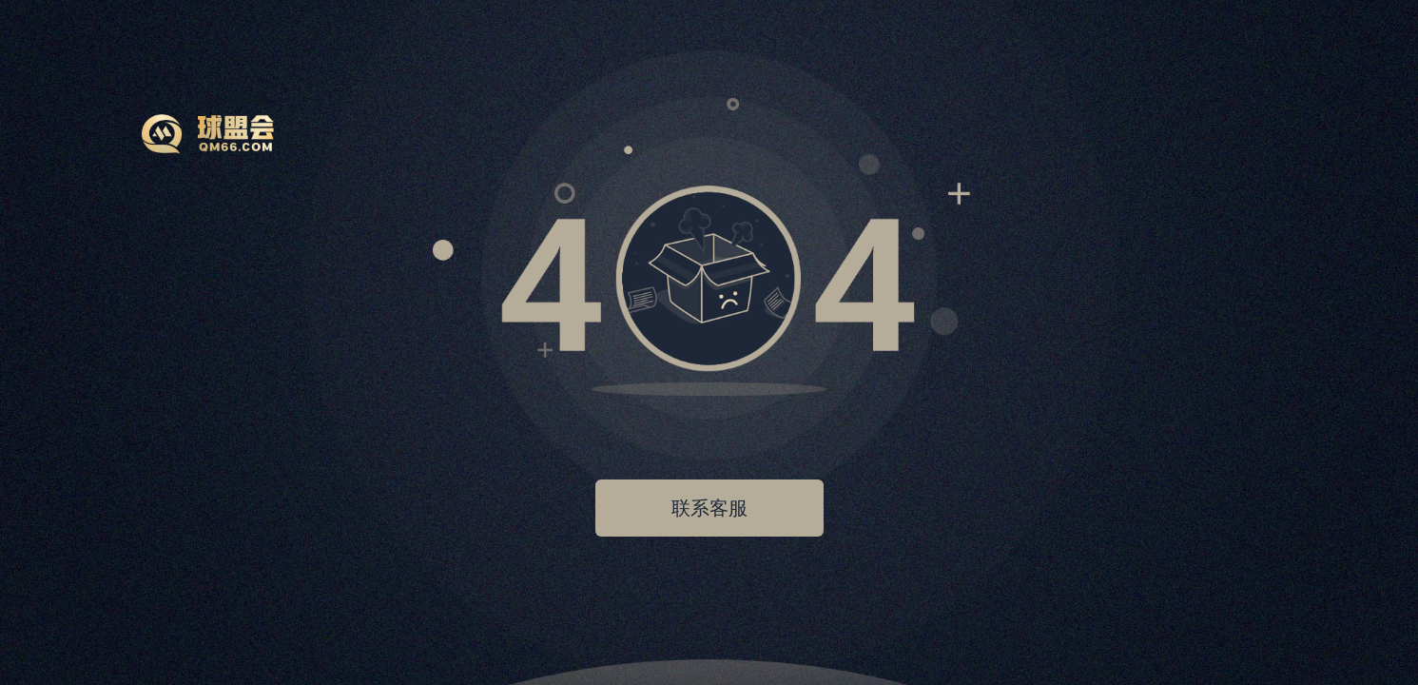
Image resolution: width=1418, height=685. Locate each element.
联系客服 (709, 508)
